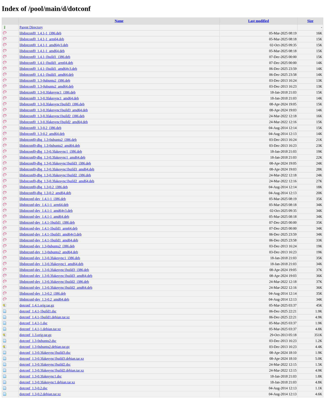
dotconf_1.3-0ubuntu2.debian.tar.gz (44, 347)
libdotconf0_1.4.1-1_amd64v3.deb (44, 45)
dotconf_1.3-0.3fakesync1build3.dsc (45, 353)
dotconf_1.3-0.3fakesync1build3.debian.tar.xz (52, 358)
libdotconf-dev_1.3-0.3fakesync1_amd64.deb (51, 264)
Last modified (258, 21)
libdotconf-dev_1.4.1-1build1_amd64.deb (49, 240)
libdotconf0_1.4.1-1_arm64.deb (42, 39)
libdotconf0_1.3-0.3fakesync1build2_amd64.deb (54, 122)
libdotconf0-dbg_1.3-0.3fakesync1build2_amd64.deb (57, 181)
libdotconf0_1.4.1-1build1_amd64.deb (47, 74)
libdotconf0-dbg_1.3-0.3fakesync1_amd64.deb (52, 157)
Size (310, 21)
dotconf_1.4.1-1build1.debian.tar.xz (45, 317)
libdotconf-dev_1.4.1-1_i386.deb (43, 199)
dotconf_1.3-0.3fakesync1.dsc (41, 376)
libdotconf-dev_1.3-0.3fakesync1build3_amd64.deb (56, 276)
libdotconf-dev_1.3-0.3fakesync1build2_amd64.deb (56, 287)
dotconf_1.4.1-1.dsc (34, 323)
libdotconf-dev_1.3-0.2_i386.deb (43, 293)
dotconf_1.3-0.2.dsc (34, 388)
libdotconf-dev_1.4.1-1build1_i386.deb (47, 222)
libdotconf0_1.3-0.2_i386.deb (40, 128)
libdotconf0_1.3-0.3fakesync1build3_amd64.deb (54, 110)
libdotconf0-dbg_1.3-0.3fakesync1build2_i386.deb (55, 175)
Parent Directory (31, 27)
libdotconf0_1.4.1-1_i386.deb (40, 33)
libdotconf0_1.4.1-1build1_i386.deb (45, 57)
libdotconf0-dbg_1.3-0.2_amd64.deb (45, 193)
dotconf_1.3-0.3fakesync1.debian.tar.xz (47, 382)
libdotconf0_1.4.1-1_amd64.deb (42, 51)
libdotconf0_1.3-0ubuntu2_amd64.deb (46, 86)
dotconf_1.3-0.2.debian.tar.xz (40, 394)
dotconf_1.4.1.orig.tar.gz (37, 305)
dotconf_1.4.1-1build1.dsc (38, 311)
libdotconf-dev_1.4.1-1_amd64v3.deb (46, 211)
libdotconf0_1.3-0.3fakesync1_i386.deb (48, 92)
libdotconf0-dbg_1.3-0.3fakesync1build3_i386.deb (55, 163)
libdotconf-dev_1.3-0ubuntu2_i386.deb (47, 246)
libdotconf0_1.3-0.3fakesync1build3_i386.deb (52, 104)
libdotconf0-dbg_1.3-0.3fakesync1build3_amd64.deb (57, 169)
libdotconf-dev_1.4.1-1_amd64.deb (44, 216)
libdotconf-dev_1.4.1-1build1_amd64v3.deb (51, 234)
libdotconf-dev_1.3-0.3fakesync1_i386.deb (50, 258)
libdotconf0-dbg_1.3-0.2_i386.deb (44, 187)
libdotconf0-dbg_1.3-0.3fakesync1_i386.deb (51, 151)
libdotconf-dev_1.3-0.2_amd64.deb (44, 299)
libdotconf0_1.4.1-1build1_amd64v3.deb (48, 69)
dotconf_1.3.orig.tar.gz (36, 335)
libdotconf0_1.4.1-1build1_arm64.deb (46, 63)
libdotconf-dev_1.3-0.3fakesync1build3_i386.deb (54, 270)
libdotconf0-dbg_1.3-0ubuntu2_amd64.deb (50, 145)
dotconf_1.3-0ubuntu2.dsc (38, 341)
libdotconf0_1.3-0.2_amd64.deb (42, 134)
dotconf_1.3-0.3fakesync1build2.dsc (45, 364)
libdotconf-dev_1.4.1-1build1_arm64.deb (48, 228)
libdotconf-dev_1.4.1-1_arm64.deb (44, 205)
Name (119, 21)
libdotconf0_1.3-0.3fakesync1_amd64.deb (49, 98)
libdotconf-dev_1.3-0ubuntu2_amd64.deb (49, 252)
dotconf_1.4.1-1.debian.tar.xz (40, 329)
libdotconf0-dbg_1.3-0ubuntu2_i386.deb (48, 140)
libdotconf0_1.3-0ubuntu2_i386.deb (45, 80)
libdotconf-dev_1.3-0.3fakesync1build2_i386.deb (54, 282)
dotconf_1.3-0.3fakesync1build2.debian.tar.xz (52, 370)
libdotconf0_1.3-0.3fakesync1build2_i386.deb (52, 116)
